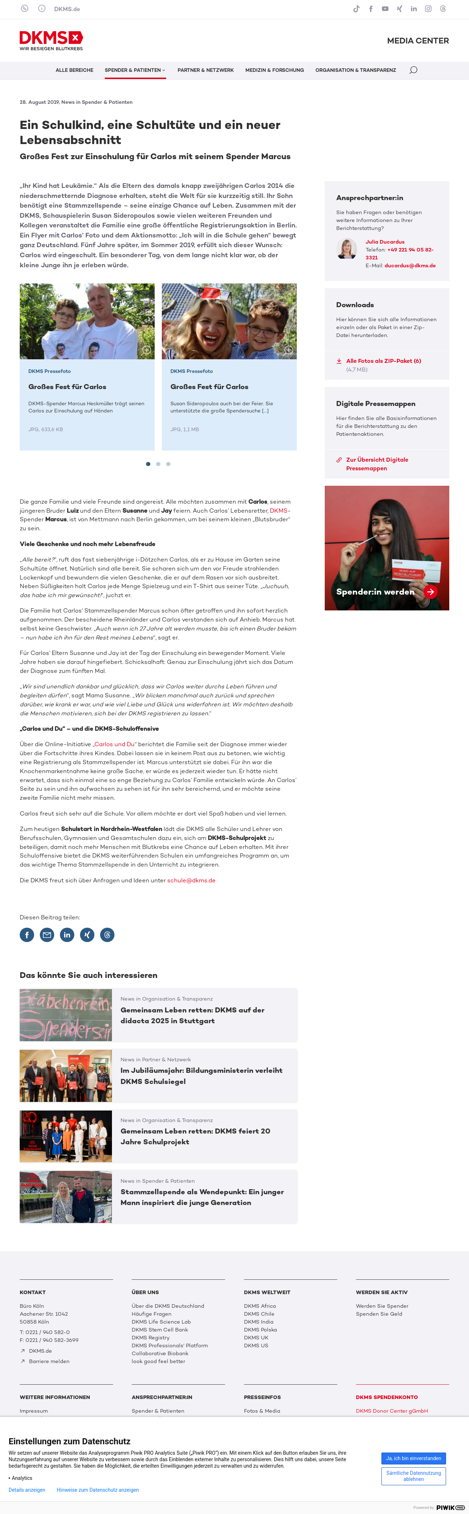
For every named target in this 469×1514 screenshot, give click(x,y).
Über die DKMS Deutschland (168, 1306)
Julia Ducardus (385, 242)
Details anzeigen (27, 1490)
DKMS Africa (260, 1306)
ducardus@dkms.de (410, 265)
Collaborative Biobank (160, 1353)
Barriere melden (44, 1361)
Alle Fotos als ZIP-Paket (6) (378, 365)
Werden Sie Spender (382, 1306)
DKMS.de (67, 9)
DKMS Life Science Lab (161, 1322)
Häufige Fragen (152, 1314)
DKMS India (258, 1322)
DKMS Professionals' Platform (170, 1345)
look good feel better (158, 1361)
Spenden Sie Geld (379, 1314)
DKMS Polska (260, 1329)
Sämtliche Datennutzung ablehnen (413, 1476)
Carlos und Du (114, 744)
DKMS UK (256, 1337)
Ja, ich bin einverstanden (413, 1458)
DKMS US (256, 1345)
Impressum (34, 1411)
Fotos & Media (262, 1411)
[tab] (148, 464)
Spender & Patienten (158, 1411)
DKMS (278, 510)
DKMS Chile (259, 1314)
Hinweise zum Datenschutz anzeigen (98, 1490)
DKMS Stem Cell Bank (160, 1329)
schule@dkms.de (191, 880)
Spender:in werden (387, 548)
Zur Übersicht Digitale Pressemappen (372, 464)
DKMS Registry (151, 1337)
